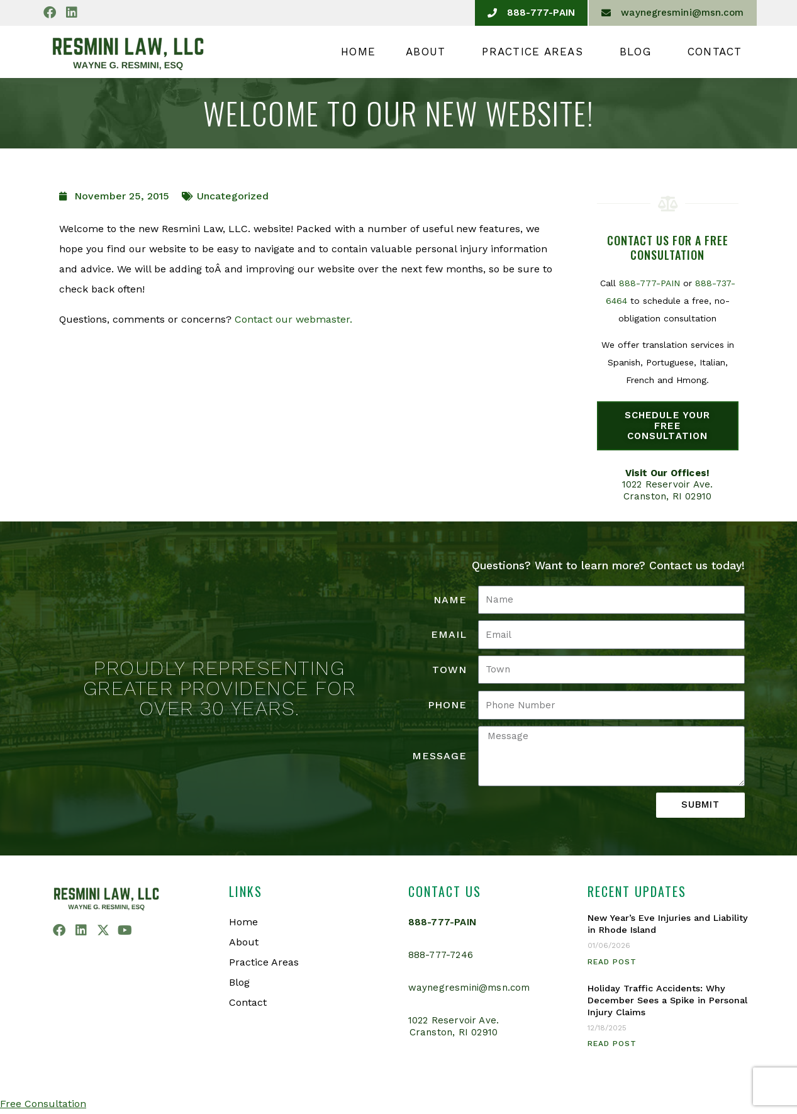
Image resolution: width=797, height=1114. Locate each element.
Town (449, 670)
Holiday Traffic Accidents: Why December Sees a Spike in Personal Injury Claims (667, 1000)
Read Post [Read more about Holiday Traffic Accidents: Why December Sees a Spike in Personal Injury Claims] (612, 1043)
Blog (638, 51)
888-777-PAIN (649, 283)
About (429, 51)
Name (450, 600)
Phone (447, 705)
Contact (715, 51)
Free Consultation (43, 1104)
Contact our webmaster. (293, 319)
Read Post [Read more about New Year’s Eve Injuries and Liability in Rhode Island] (612, 961)
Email (449, 634)
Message (439, 756)
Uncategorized (233, 196)
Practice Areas (535, 51)
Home (358, 51)
